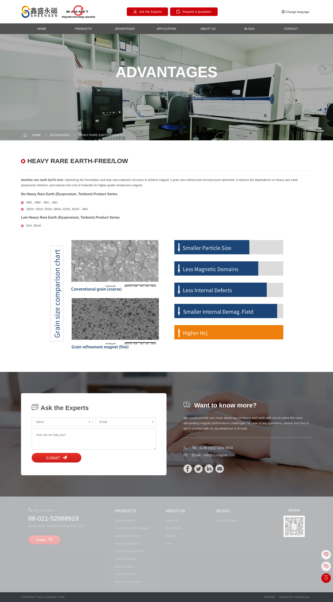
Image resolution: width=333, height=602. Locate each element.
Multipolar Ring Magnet (132, 528)
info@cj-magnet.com (219, 455)
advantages (125, 28)
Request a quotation (197, 11)
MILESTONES (174, 528)
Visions (171, 536)
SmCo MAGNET (124, 566)
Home (41, 28)
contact (291, 28)
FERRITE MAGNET (126, 559)
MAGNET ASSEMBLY (127, 543)
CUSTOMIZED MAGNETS (130, 551)
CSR (168, 543)
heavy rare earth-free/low (99, 135)
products (83, 28)
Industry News (227, 520)
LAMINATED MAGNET (128, 536)
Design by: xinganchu (294, 597)
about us (208, 28)
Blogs (249, 28)
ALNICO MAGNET (125, 574)
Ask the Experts (150, 11)
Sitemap (269, 597)
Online (44, 539)
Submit (56, 457)
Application (166, 28)
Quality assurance (128, 582)
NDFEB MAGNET (125, 520)
